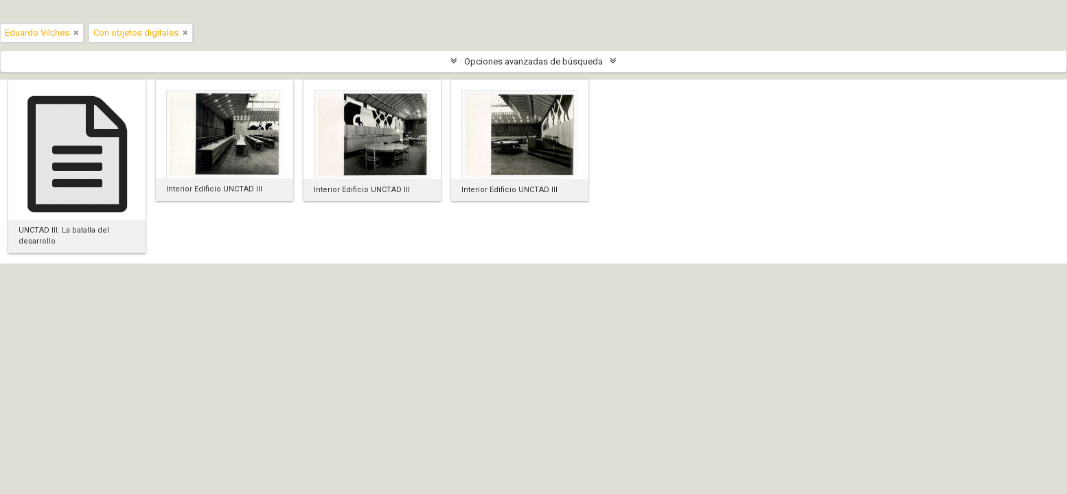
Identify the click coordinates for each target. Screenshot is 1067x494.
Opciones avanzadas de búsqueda (533, 61)
